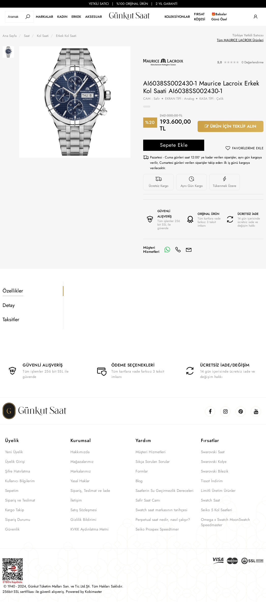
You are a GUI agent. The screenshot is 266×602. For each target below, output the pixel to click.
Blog (139, 481)
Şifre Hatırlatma (17, 471)
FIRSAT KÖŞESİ (199, 17)
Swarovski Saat (213, 452)
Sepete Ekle (174, 145)
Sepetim (12, 490)
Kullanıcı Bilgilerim (20, 481)
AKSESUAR (93, 16)
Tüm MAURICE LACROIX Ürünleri (240, 40)
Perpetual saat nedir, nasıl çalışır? (163, 519)
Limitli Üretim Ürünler (218, 490)
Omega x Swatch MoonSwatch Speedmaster (225, 522)
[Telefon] (178, 249)
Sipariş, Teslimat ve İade (90, 490)
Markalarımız (80, 471)
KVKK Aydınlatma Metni (89, 529)
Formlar (142, 471)
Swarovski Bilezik (214, 471)
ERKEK (76, 16)
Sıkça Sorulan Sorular (153, 461)
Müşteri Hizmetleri (151, 452)
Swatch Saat (210, 500)
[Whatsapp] (167, 249)
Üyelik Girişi (15, 461)
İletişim (76, 500)
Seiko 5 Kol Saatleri (216, 510)
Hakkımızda (80, 452)
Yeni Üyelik (14, 452)
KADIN (62, 16)
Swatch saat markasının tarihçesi (161, 510)
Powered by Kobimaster (84, 591)
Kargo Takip (14, 510)
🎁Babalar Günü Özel (219, 17)
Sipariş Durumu (17, 519)
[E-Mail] (189, 249)
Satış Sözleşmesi (83, 510)
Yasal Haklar (80, 481)
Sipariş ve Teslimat (20, 500)
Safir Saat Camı (148, 500)
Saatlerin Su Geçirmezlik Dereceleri (165, 490)
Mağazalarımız (82, 461)
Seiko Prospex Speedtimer (157, 529)
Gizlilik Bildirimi (83, 519)
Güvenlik (12, 529)
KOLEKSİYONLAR (177, 16)
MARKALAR (44, 16)
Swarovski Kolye (214, 461)
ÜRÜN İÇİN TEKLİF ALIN (230, 126)
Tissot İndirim (212, 481)
